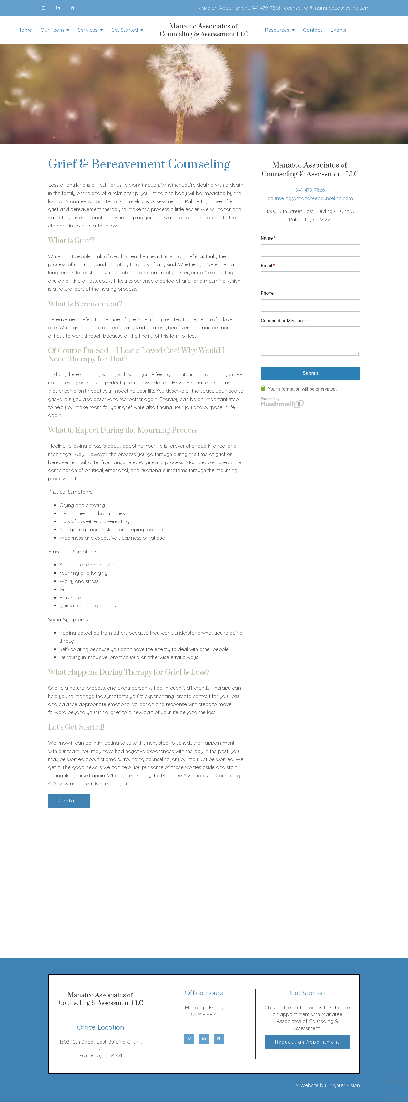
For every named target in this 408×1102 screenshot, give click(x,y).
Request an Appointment (307, 1042)
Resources (277, 30)
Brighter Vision (343, 1085)
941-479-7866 (265, 8)
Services (87, 30)
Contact (312, 30)
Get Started (124, 30)
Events (338, 30)
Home (25, 30)
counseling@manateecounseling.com (327, 8)
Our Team (52, 30)
